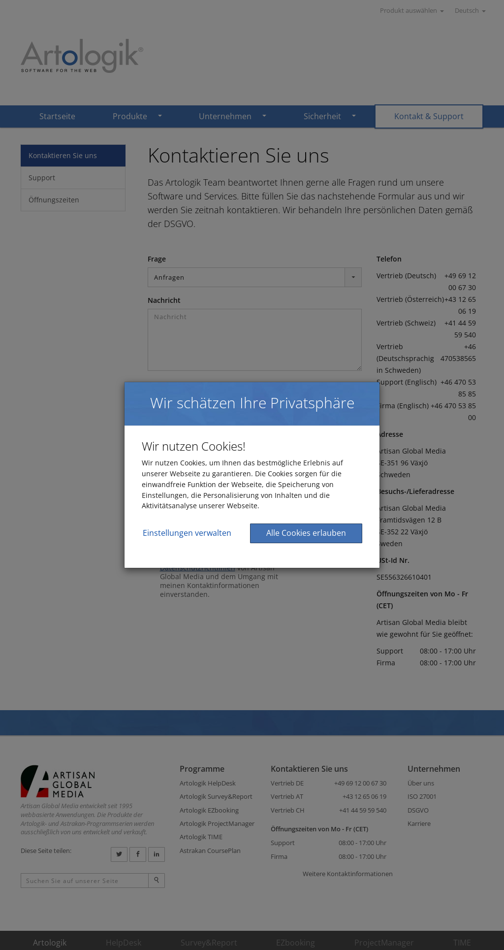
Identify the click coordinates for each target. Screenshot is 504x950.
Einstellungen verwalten (187, 532)
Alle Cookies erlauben (306, 532)
